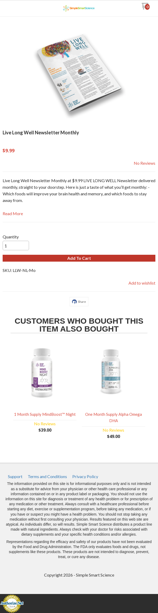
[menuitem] (15, 476)
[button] (79, 258)
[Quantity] (16, 245)
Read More (13, 213)
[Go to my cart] (145, 8)
